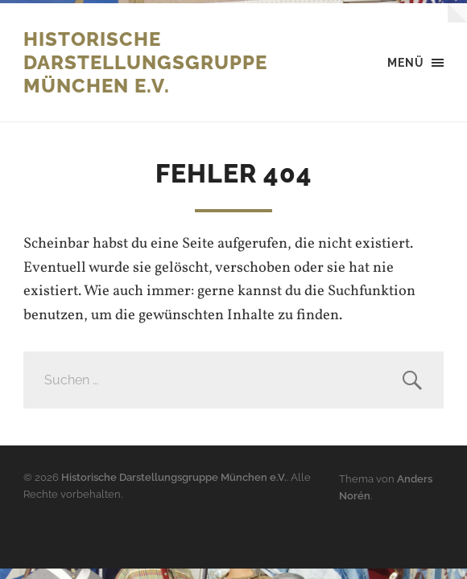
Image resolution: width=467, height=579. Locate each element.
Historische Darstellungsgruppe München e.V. (145, 62)
